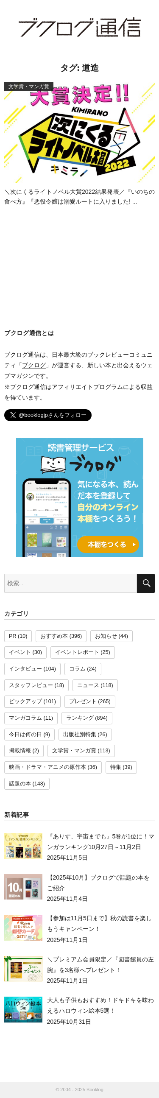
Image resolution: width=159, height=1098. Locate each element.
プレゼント (83, 701)
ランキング (80, 718)
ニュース (88, 685)
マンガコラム (25, 718)
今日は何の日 (25, 735)
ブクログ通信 (79, 27)
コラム (77, 669)
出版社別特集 (79, 735)
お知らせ (106, 636)
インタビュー (25, 669)
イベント (20, 652)
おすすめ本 (54, 636)
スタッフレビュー (31, 685)
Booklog (94, 1089)
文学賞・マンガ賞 (74, 751)
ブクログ (34, 365)
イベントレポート (77, 652)
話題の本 (20, 784)
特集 (115, 767)
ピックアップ (25, 701)
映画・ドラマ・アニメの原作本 (47, 767)
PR (13, 636)
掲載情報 (20, 751)
